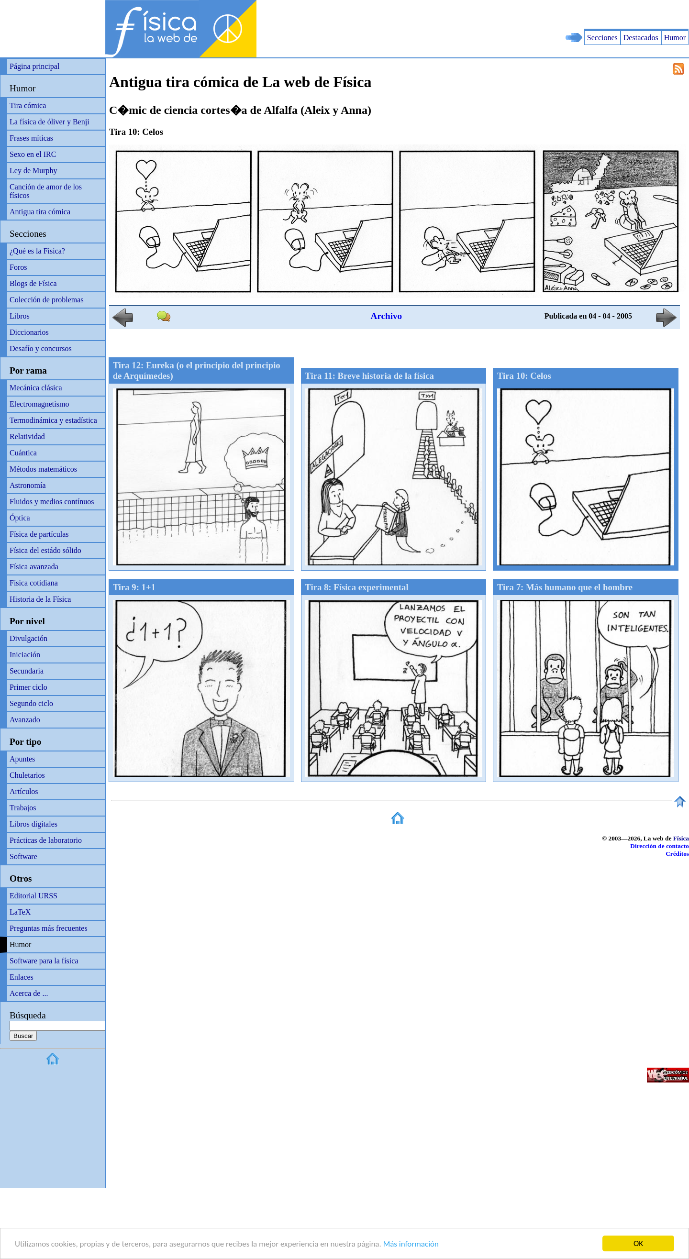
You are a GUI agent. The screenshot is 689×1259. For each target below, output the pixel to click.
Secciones (602, 37)
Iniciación (25, 655)
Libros (20, 316)
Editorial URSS (33, 896)
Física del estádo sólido (45, 550)
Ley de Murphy (33, 170)
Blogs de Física (33, 283)
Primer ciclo (28, 687)
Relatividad (27, 436)
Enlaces (21, 977)
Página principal (34, 66)
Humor (675, 37)
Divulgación (28, 638)
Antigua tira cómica (40, 212)
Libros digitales (33, 824)
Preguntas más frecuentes (49, 928)
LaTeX (20, 912)
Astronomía (28, 485)
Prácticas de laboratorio (46, 840)
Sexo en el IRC (33, 154)
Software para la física (44, 961)
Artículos (24, 791)
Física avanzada (34, 567)
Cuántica (23, 453)
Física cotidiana (34, 583)
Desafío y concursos (41, 348)
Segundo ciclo (31, 703)
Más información (411, 1245)
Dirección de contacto (659, 846)
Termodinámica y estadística (53, 420)
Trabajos (23, 808)
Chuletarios (27, 775)
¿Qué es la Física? (37, 251)
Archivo (386, 316)
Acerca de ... (29, 993)
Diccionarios (29, 332)
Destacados (640, 37)
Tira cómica (28, 105)
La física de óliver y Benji (49, 122)
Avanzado (25, 720)
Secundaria (27, 671)
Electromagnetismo (39, 404)
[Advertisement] (577, 14)
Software (23, 856)
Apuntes (22, 759)
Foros (18, 267)
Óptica (20, 518)
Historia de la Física (40, 599)
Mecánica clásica (36, 388)
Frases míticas (31, 138)
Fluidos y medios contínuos (52, 501)
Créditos (677, 853)
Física (681, 838)
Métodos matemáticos (43, 469)
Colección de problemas (47, 300)
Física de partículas (39, 534)
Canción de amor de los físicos (46, 191)
